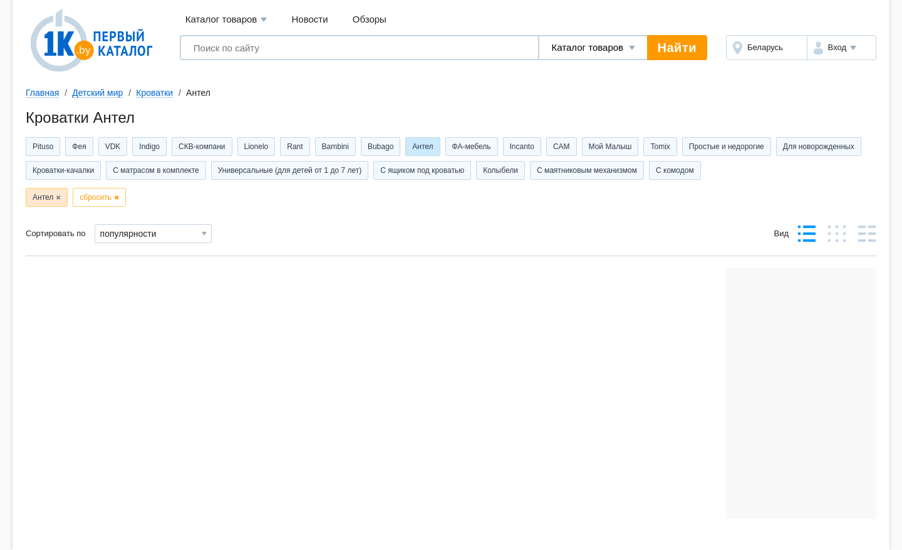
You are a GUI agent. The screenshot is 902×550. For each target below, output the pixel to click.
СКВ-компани (202, 146)
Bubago (380, 146)
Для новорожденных (818, 146)
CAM (561, 146)
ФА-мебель (471, 146)
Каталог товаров (226, 20)
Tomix (660, 146)
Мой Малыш (610, 146)
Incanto (522, 146)
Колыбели (500, 170)
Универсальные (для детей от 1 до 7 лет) (289, 170)
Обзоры (369, 19)
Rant (295, 146)
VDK (113, 146)
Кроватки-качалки (63, 170)
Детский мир (97, 93)
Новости (310, 19)
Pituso (43, 146)
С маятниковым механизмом (587, 170)
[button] (841, 48)
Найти (677, 47)
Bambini (335, 146)
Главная (42, 93)
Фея (79, 146)
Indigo (149, 146)
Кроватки (154, 93)
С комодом (675, 170)
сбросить (95, 197)
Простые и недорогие (726, 146)
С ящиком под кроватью (422, 170)
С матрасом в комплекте (156, 170)
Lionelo (256, 146)
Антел (422, 146)
